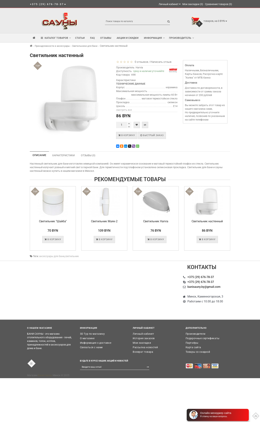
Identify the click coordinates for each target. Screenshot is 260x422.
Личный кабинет (143, 333)
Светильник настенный (207, 221)
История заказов (144, 338)
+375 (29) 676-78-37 (200, 277)
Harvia (139, 67)
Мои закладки (142, 342)
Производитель (181, 37)
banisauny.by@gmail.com (203, 286)
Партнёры (192, 342)
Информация (154, 37)
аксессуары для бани (51, 256)
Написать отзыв (161, 62)
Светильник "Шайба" (53, 221)
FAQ (92, 37)
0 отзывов (140, 62)
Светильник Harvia (155, 221)
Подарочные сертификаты (203, 338)
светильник (72, 256)
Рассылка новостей (145, 347)
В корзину (126, 135)
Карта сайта (193, 347)
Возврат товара (143, 351)
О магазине (87, 338)
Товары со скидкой (198, 351)
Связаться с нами (91, 347)
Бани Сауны (45, 375)
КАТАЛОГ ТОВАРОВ (56, 37)
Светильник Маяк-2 (104, 221)
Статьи (80, 37)
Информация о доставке (95, 342)
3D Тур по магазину (92, 333)
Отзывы (105, 37)
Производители (195, 333)
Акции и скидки (127, 37)
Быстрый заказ (152, 135)
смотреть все (124, 109)
